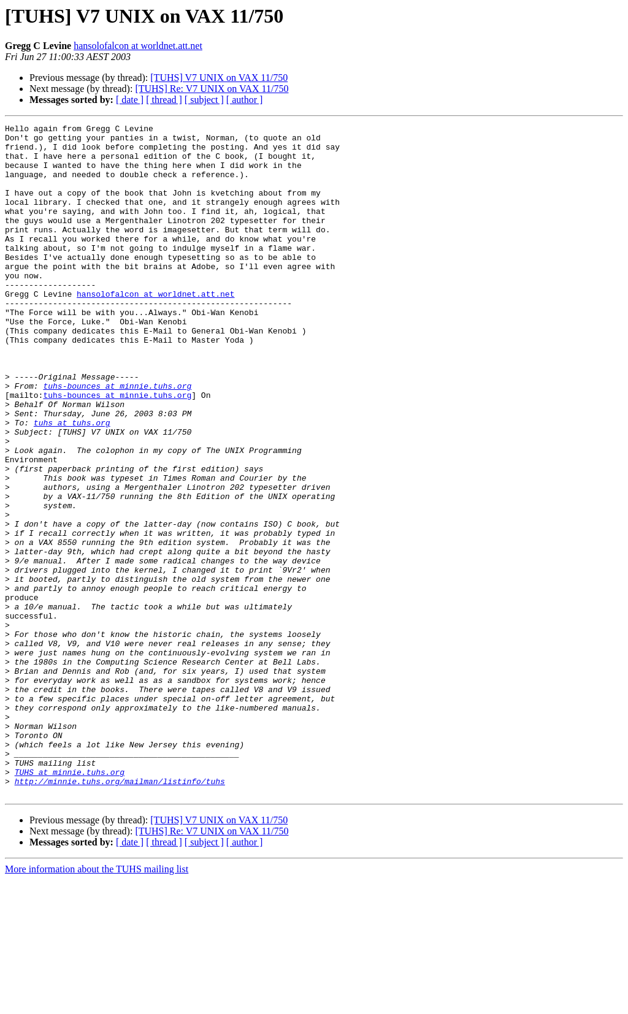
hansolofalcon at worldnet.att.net (138, 45)
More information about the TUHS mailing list (96, 1003)
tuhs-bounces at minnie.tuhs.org (117, 438)
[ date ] (130, 99)
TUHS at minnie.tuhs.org (69, 902)
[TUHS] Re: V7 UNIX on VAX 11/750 (211, 88)
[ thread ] (164, 99)
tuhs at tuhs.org (72, 483)
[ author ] (244, 99)
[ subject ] (204, 99)
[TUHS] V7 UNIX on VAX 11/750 (219, 77)
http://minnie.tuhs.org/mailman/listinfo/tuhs (120, 913)
